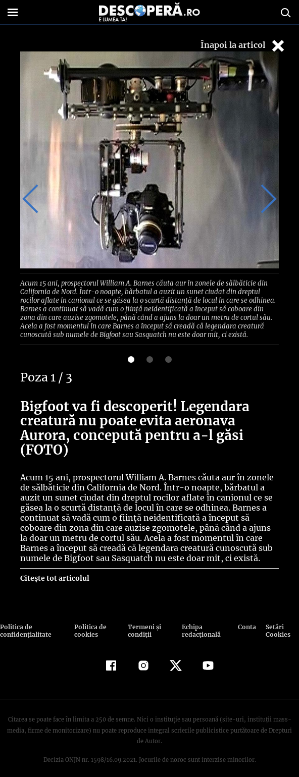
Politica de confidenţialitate (24, 619)
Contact (246, 615)
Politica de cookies (89, 619)
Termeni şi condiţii (143, 619)
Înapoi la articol (243, 45)
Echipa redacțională (199, 619)
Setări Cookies (277, 619)
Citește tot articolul (54, 566)
